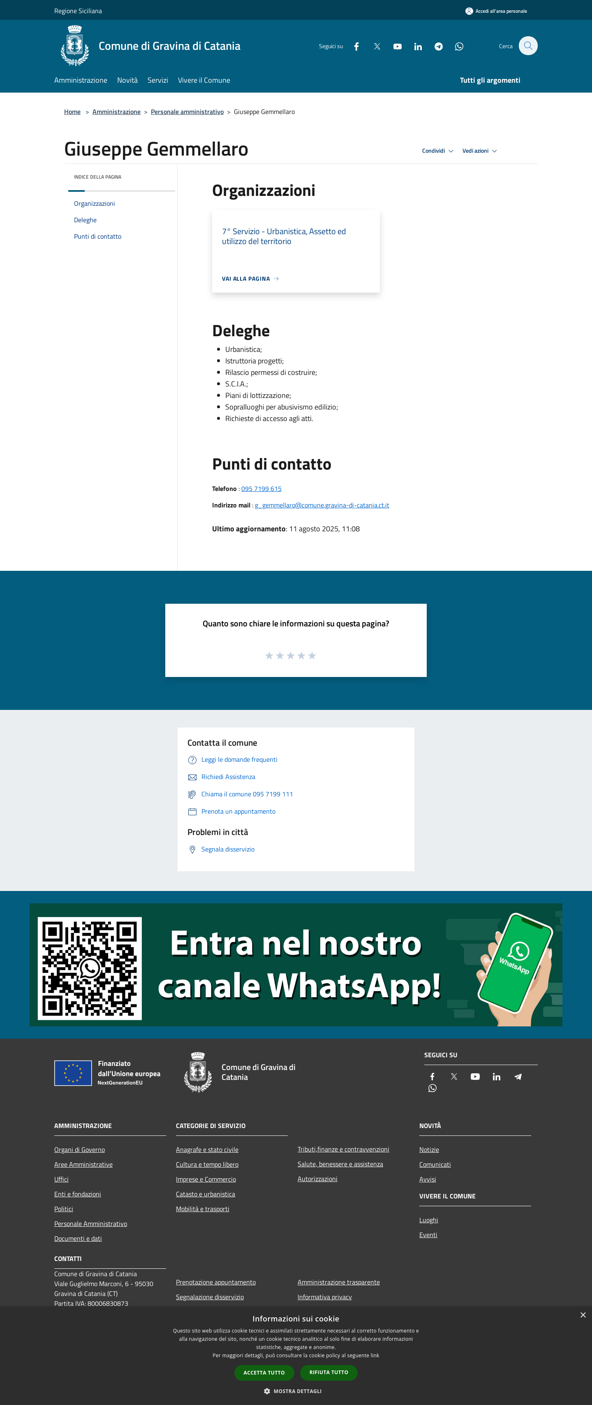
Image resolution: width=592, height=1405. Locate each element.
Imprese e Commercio (206, 1179)
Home (72, 111)
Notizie (429, 1149)
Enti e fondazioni (77, 1194)
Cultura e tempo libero (207, 1164)
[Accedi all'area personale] (496, 11)
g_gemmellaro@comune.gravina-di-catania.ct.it (322, 505)
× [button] (583, 1315)
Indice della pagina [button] (97, 177)
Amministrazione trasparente (339, 1282)
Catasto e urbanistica (205, 1194)
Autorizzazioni (318, 1179)
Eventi (428, 1235)
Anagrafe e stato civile (207, 1149)
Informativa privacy (325, 1297)
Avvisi (427, 1179)
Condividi (439, 151)
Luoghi (428, 1220)
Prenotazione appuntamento (216, 1282)
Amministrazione (116, 111)
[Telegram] (434, 45)
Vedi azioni (481, 151)
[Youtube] (393, 45)
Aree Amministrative (83, 1164)
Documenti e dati (78, 1238)
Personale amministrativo (187, 111)
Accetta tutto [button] (264, 1372)
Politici (63, 1209)
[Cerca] (528, 46)
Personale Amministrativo (90, 1223)
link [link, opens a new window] (375, 1355)
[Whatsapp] (454, 45)
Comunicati (435, 1164)
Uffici (61, 1179)
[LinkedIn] (413, 45)
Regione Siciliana (78, 11)
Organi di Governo (79, 1149)
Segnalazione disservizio (210, 1297)
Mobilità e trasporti (202, 1209)
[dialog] (296, 1356)
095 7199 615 (261, 488)
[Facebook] (352, 45)
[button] (296, 1391)
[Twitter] (372, 45)
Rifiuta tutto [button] (329, 1372)
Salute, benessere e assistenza (340, 1164)
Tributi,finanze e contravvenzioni (343, 1149)
